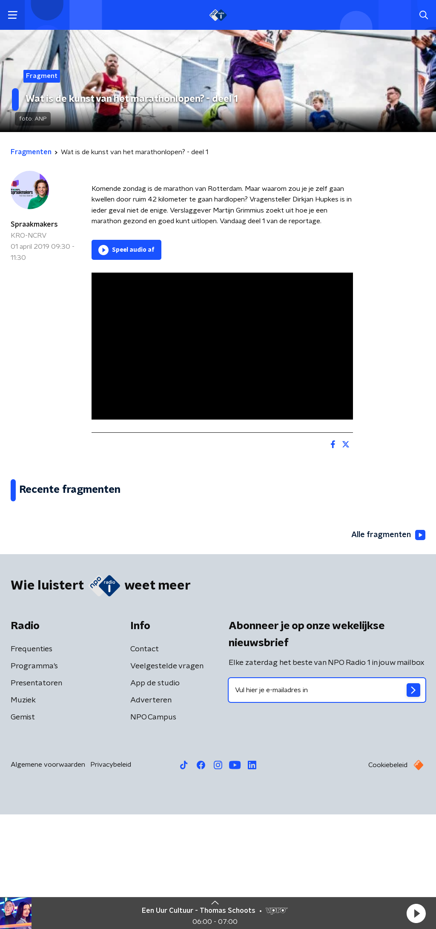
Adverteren (151, 815)
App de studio (155, 798)
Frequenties (31, 764)
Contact (144, 764)
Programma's (34, 781)
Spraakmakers (34, 224)
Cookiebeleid (387, 879)
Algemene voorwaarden (48, 879)
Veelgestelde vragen (167, 781)
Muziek (23, 815)
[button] (416, 913)
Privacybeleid (110, 879)
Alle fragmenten (388, 649)
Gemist (23, 832)
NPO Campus (153, 832)
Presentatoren (36, 798)
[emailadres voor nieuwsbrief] (327, 805)
